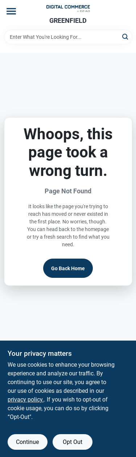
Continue (27, 442)
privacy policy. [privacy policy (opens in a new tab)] (26, 399)
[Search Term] (68, 37)
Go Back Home (68, 268)
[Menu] (11, 11)
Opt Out (72, 442)
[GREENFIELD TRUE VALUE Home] (68, 8)
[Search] (125, 36)
